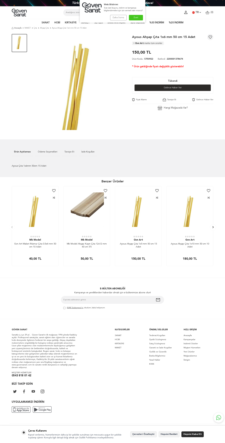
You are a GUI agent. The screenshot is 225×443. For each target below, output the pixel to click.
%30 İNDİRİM (156, 23)
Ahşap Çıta (44, 28)
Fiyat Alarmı (139, 99)
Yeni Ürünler (189, 352)
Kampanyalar (189, 340)
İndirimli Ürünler (191, 344)
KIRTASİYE (71, 23)
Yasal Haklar (154, 360)
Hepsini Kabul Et (192, 434)
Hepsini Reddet (169, 434)
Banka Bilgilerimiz (157, 356)
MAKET (85, 23)
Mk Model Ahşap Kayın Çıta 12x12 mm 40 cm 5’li (87, 245)
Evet (136, 17)
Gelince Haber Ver (173, 88)
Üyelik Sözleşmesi (157, 340)
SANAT (46, 23)
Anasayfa (17, 28)
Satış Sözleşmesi (157, 344)
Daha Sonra (118, 17)
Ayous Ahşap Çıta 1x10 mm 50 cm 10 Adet (190, 245)
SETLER (98, 23)
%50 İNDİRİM (137, 23)
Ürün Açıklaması (22, 152)
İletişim (187, 360)
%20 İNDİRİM (176, 23)
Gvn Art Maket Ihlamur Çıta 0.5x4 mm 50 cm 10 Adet (35, 245)
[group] (79, 82)
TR (196, 12)
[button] (12, 227)
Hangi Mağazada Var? (173, 108)
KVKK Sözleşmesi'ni (75, 308)
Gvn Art (148, 43)
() (209, 12)
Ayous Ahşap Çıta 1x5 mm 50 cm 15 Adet (138, 245)
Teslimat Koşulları (157, 335)
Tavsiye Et (169, 99)
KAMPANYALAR (116, 23)
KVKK (151, 364)
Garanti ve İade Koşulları (160, 348)
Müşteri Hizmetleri (192, 348)
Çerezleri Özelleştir (143, 434)
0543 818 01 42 (21, 375)
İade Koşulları (88, 152)
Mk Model (35, 240)
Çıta (35, 28)
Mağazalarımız (190, 356)
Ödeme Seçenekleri (47, 152)
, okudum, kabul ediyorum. (84, 308)
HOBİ (57, 23)
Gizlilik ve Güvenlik (157, 352)
